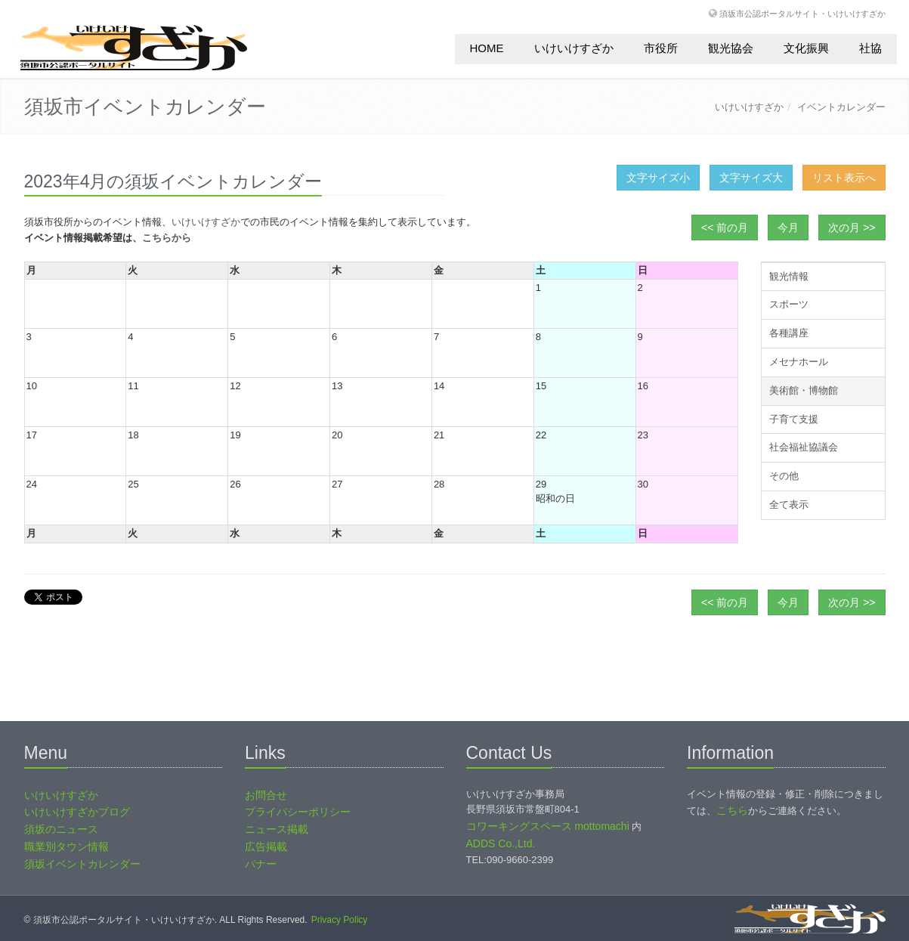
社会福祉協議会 (803, 447)
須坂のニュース (61, 829)
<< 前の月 (724, 227)
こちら (732, 810)
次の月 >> (851, 227)
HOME (487, 48)
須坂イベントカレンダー (82, 864)
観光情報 (789, 276)
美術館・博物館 (803, 390)
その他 (784, 475)
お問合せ (266, 795)
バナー (261, 864)
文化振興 (806, 48)
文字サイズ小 (658, 178)
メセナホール (798, 361)
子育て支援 (793, 419)
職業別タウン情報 (66, 846)
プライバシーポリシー (298, 812)
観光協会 (730, 48)
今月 (788, 227)
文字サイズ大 (751, 178)
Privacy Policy (339, 920)
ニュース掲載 (276, 829)
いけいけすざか (574, 48)
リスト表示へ (844, 178)
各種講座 (789, 333)
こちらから (166, 237)
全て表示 (789, 504)
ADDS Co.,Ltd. (501, 843)
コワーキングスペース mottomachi (547, 826)
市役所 (661, 48)
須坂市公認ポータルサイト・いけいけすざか (802, 13)
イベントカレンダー (841, 107)
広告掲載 (266, 846)
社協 (870, 48)
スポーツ (789, 304)
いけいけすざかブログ (77, 812)
